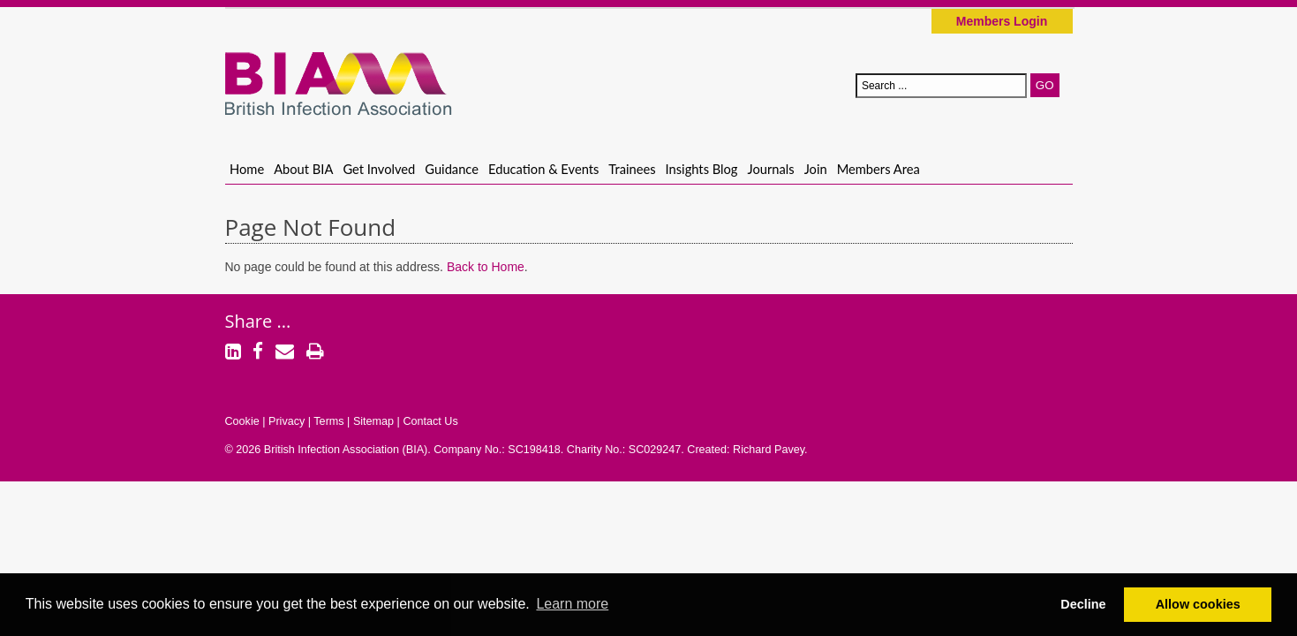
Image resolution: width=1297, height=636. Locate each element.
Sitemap (373, 421)
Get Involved (379, 169)
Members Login (1001, 21)
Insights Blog (702, 169)
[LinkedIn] (233, 353)
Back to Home (485, 267)
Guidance (452, 169)
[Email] (284, 353)
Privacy (286, 421)
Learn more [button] (572, 603)
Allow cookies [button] (1198, 604)
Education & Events (543, 169)
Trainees (631, 169)
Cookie (242, 421)
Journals (771, 169)
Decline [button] (1082, 604)
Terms (328, 421)
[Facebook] (258, 353)
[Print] (315, 353)
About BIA (303, 169)
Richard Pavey (768, 449)
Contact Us (430, 421)
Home (247, 169)
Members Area (878, 169)
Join (815, 169)
